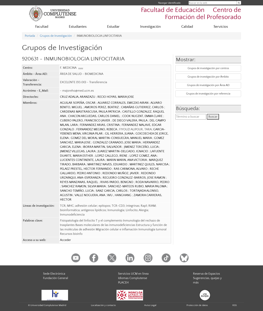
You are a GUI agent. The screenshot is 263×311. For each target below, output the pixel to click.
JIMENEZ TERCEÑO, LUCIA (141, 147)
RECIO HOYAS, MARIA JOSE (115, 97)
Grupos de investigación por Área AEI (208, 85)
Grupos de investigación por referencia (208, 93)
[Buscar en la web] (239, 3)
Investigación (150, 27)
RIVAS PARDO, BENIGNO (117, 182)
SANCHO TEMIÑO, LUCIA (77, 190)
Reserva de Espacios (206, 273)
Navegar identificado (169, 2)
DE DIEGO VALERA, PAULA (130, 120)
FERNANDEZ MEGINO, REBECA (97, 129)
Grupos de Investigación (56, 36)
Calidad (187, 27)
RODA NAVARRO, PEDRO (152, 182)
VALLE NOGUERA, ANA (90, 195)
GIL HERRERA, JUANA (119, 133)
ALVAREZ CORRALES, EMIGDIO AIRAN (123, 103)
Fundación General (55, 278)
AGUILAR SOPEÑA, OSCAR (78, 103)
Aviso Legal (150, 305)
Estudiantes (78, 27)
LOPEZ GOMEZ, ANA (143, 155)
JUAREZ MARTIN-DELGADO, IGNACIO (123, 151)
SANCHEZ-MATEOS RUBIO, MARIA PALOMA (137, 186)
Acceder (65, 240)
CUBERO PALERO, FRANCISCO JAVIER (85, 120)
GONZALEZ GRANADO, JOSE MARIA (117, 142)
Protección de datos (197, 305)
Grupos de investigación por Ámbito (208, 76)
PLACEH (123, 282)
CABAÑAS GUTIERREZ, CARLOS (142, 107)
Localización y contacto (103, 305)
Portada (30, 36)
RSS (234, 305)
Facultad (41, 27)
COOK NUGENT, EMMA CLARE (142, 116)
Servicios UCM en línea (133, 273)
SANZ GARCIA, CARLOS (112, 190)
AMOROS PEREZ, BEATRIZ (102, 107)
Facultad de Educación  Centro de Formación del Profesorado (191, 14)
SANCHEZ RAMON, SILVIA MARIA (84, 186)
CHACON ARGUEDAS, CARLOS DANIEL (94, 116)
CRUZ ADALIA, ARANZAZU (78, 97)
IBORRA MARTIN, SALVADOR (102, 147)
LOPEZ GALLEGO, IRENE (111, 155)
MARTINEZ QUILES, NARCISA (149, 164)
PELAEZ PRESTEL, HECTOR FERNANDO (86, 169)
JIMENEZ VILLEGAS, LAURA (78, 151)
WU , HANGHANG (119, 195)
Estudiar (113, 27)
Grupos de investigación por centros (208, 68)
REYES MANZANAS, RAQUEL (79, 182)
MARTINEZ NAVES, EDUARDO (107, 164)
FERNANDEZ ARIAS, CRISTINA (100, 125)
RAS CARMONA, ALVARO (131, 169)
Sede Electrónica (54, 273)
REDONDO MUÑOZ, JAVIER (121, 173)
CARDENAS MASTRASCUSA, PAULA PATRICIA (90, 111)
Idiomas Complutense (132, 278)
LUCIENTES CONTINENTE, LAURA (82, 160)
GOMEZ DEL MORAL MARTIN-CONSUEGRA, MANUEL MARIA (111, 138)
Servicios (221, 27)
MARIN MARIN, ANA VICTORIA (127, 160)
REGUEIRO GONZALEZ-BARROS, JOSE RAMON (134, 177)
